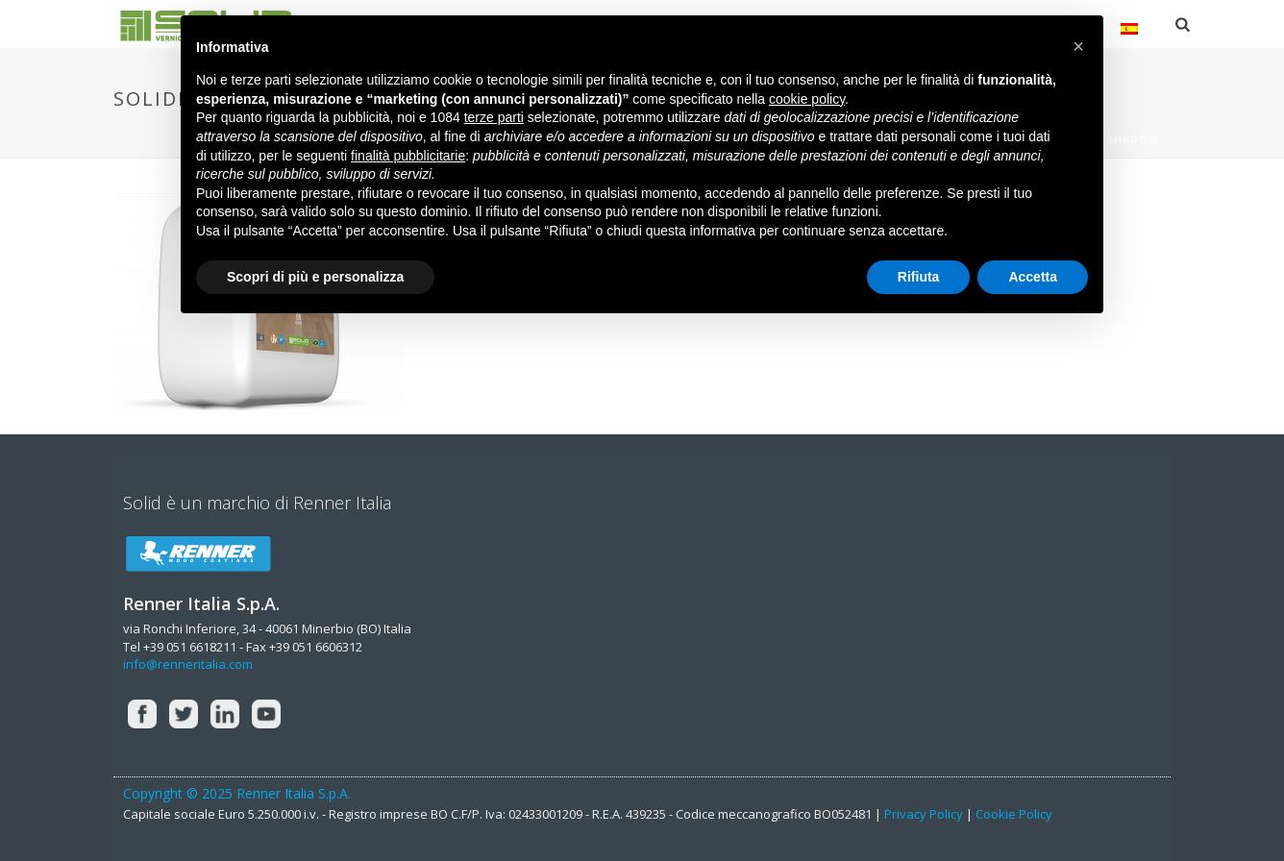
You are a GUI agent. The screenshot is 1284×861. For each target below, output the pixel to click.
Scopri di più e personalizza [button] (315, 276)
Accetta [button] (1032, 276)
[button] (1078, 46)
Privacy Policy (923, 814)
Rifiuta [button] (919, 276)
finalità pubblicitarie (408, 155)
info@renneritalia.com (188, 664)
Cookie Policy (1013, 814)
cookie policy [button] (807, 99)
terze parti (494, 117)
